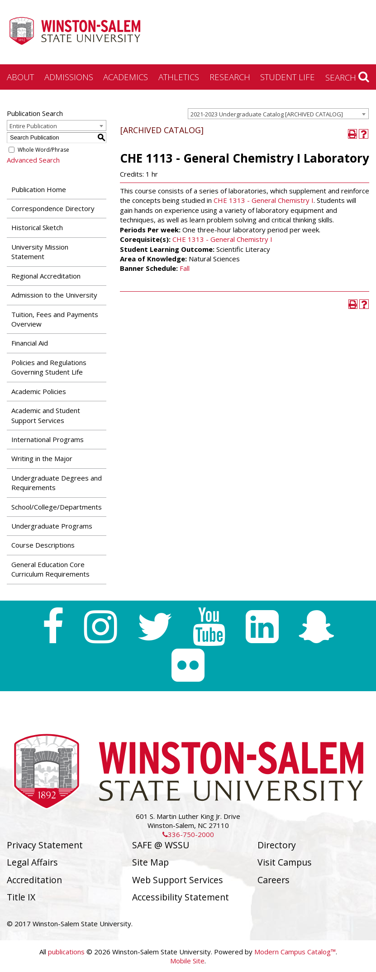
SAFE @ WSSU (160, 845)
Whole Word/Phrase (43, 150)
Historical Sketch (37, 227)
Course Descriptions (43, 544)
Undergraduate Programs (51, 525)
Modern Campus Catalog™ (295, 951)
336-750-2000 (188, 834)
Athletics (178, 76)
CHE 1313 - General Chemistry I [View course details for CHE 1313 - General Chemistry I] (264, 200)
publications (66, 951)
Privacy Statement (45, 845)
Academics (125, 76)
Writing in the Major (41, 458)
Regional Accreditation (46, 275)
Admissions (68, 76)
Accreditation (34, 880)
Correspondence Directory (53, 208)
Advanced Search (33, 159)
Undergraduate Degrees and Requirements (56, 482)
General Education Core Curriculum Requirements (50, 569)
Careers (273, 880)
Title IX (21, 897)
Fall (185, 268)
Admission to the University (54, 294)
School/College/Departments (56, 506)
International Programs (47, 439)
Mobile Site (187, 960)
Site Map (150, 862)
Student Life (287, 76)
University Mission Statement (39, 251)
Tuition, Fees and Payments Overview (54, 319)
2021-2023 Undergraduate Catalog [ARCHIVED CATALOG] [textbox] (266, 114)
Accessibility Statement (180, 897)
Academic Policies (38, 391)
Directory (276, 845)
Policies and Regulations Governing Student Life (48, 367)
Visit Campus (284, 862)
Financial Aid (29, 342)
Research (229, 76)
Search (347, 77)
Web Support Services (177, 880)
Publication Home (38, 189)
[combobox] (278, 113)
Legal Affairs (32, 862)
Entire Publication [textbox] (33, 126)
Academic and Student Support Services (45, 415)
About (20, 76)
